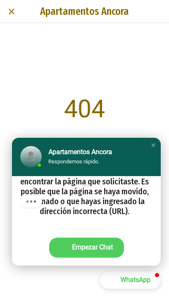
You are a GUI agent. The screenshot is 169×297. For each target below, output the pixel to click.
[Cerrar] (12, 11)
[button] (153, 145)
